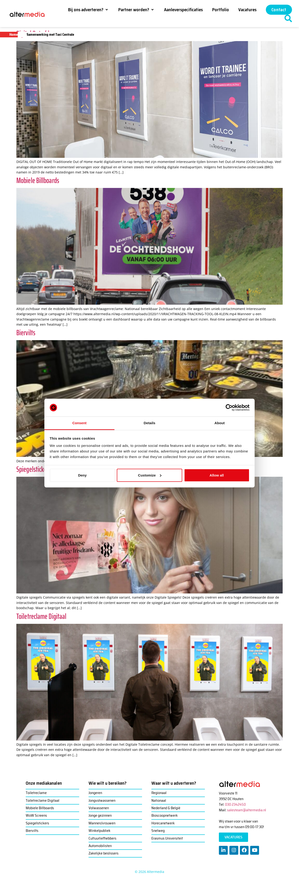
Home (13, 34)
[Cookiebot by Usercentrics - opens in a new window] (229, 407)
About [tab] (219, 423)
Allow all (217, 475)
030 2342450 (235, 804)
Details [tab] (149, 423)
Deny (82, 475)
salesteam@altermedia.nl (246, 810)
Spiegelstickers (33, 469)
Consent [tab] (79, 423)
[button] (88, 9)
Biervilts (25, 333)
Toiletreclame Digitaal (41, 616)
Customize (149, 475)
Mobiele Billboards (37, 180)
